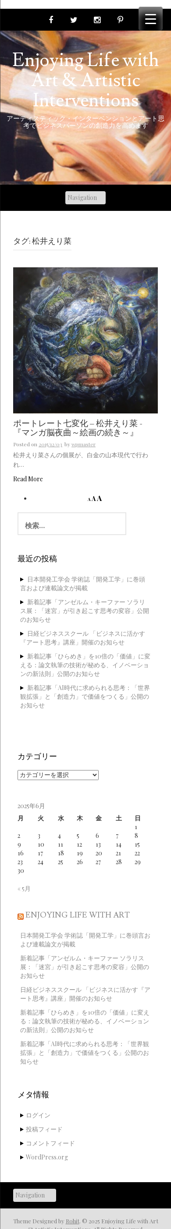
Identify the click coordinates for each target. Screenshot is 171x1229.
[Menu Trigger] (151, 19)
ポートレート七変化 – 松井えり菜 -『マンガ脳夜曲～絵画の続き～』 (77, 428)
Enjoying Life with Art (77, 915)
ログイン (38, 1115)
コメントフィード (50, 1143)
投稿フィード (44, 1129)
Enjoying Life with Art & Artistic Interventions (85, 80)
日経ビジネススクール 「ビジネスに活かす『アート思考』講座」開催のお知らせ (82, 637)
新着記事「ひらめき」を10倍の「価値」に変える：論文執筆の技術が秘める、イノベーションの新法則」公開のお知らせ (85, 665)
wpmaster (83, 444)
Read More (28, 479)
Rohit (72, 1221)
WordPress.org (47, 1157)
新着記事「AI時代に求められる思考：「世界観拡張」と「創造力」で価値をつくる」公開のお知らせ (85, 696)
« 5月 (24, 888)
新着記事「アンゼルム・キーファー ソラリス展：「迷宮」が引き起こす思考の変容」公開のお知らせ (84, 610)
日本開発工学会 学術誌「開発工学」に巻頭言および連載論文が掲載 (82, 583)
